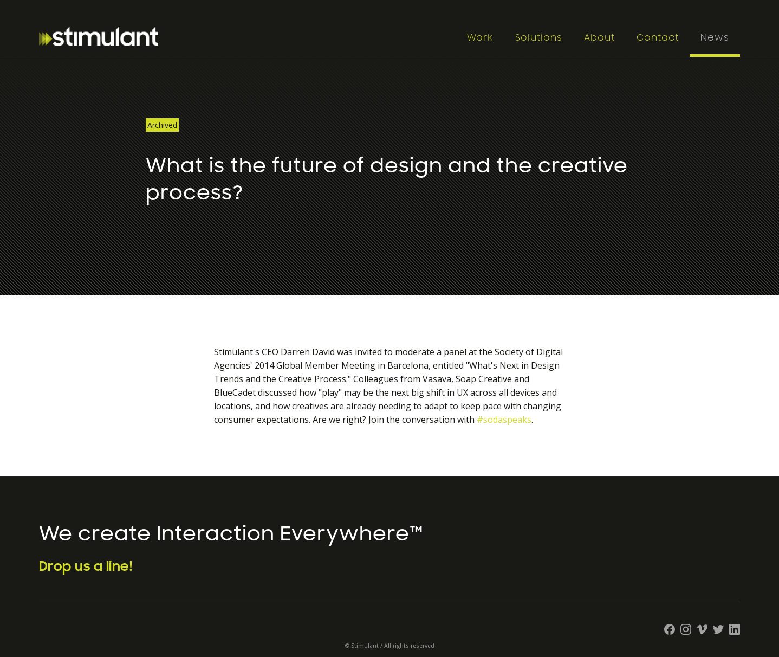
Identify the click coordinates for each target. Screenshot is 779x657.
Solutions (538, 38)
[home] (247, 36)
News (714, 38)
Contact (658, 38)
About (599, 38)
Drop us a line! (86, 566)
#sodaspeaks (504, 420)
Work (480, 38)
